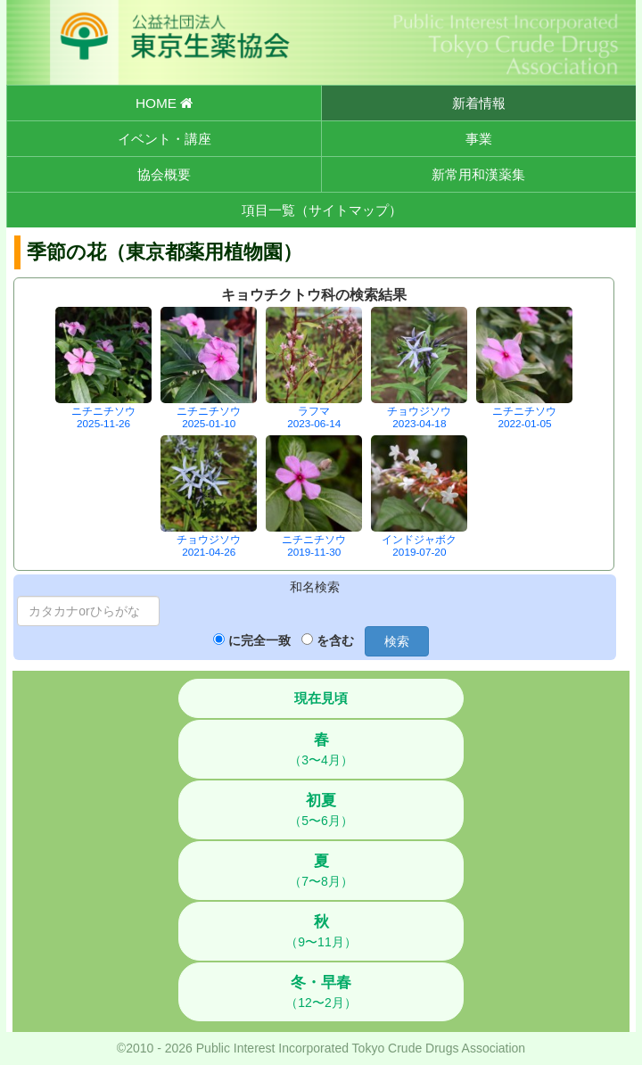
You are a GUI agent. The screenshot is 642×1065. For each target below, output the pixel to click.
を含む (335, 640)
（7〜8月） (321, 870)
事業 (478, 138)
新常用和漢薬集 (478, 174)
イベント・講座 (164, 138)
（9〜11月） (320, 931)
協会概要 (164, 174)
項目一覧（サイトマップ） (322, 210)
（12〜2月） (320, 992)
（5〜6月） (321, 810)
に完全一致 (259, 640)
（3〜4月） (321, 749)
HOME (164, 103)
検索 (396, 641)
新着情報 (479, 103)
